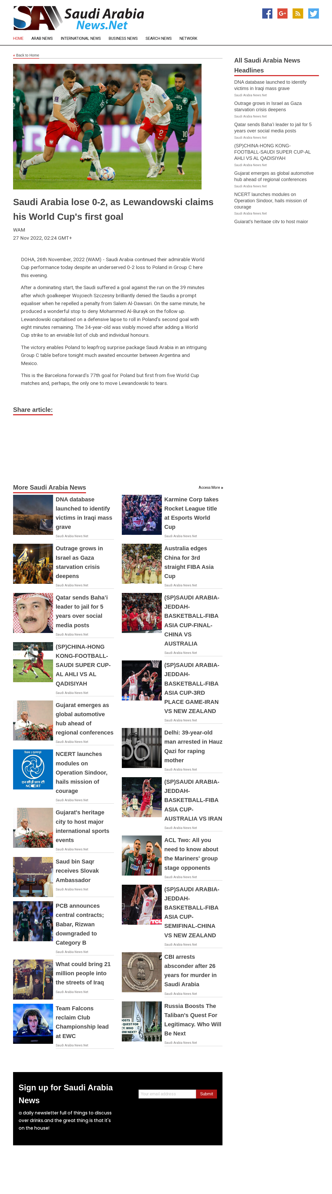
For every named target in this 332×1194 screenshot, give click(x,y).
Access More (209, 487)
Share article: (33, 409)
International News (81, 39)
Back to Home (26, 55)
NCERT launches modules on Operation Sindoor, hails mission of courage (81, 772)
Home (18, 39)
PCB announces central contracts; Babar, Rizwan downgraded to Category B (80, 924)
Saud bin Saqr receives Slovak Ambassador (77, 870)
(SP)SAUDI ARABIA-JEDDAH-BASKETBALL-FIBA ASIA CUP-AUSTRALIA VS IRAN (193, 800)
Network (188, 39)
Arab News (42, 39)
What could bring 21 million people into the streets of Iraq (83, 973)
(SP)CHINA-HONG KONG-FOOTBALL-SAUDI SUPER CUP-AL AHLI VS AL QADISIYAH (83, 665)
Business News (123, 39)
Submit (206, 1093)
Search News (159, 39)
